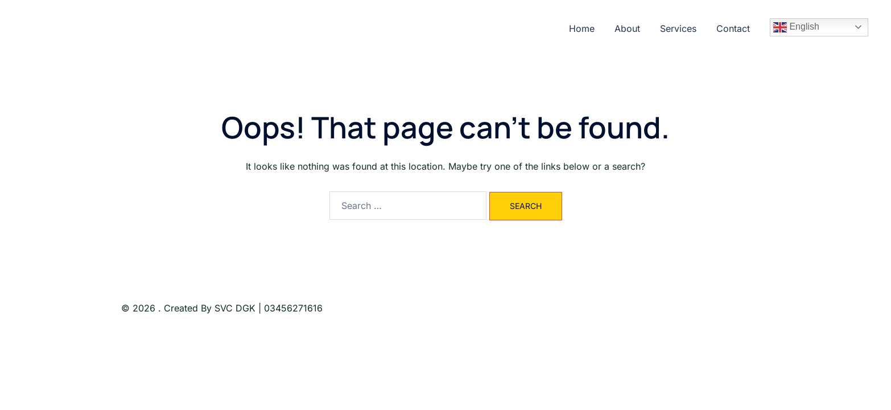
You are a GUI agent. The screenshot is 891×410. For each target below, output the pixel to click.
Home (582, 28)
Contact (733, 28)
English (796, 27)
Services (678, 28)
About (627, 28)
